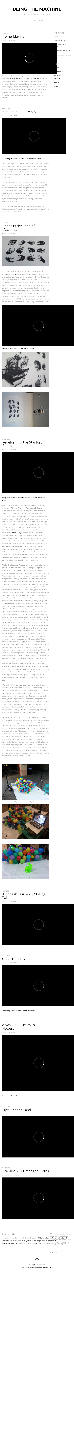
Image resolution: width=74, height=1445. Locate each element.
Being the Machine (36, 1265)
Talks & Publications (37, 20)
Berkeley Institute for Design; (31, 1241)
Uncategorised (13, 40)
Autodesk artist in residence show (13, 274)
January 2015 (57, 75)
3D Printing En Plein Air (20, 111)
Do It (51, 20)
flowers (4, 1096)
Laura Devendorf (28, 159)
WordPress (31, 1267)
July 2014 (56, 82)
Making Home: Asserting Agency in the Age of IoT (27, 79)
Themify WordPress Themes (44, 1267)
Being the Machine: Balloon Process (14, 498)
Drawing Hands (7, 349)
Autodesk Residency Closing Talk (23, 896)
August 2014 (57, 79)
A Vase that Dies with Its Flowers (21, 1026)
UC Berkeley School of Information (49, 1238)
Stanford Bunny (15, 533)
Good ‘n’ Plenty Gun (17, 958)
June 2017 (56, 68)
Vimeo (38, 159)
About (23, 20)
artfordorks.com (35, 1243)
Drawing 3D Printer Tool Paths (25, 1171)
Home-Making (13, 36)
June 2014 (56, 86)
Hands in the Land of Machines (18, 227)
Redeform (5, 505)
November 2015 (58, 71)
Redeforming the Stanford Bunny (22, 444)
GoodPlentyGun (7, 1011)
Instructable (18, 212)
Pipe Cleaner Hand (16, 1110)
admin (4, 40)
